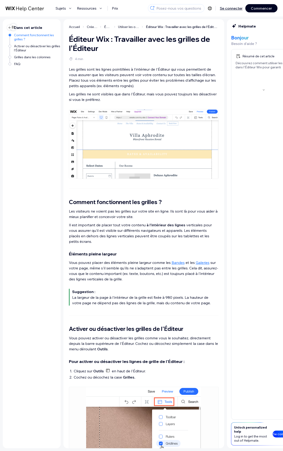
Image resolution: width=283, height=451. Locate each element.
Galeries (168, 262)
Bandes (143, 262)
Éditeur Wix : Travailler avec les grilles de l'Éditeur (147, 27)
